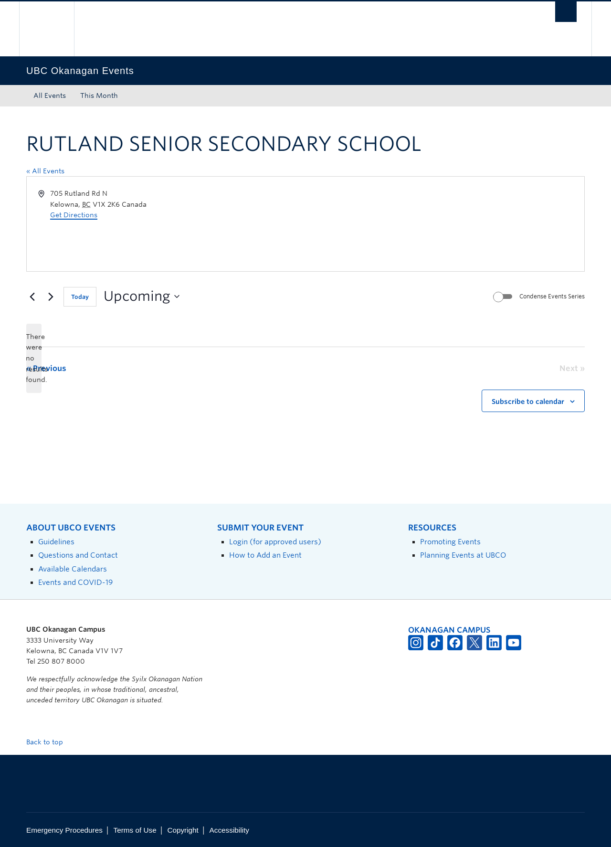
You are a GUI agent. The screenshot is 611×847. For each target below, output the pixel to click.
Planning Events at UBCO (463, 555)
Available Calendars (72, 569)
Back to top (49, 742)
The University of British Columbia (46, 28)
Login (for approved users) (275, 542)
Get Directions (73, 215)
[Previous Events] (32, 296)
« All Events (45, 171)
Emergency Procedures (64, 830)
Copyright (182, 830)
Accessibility (229, 830)
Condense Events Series (552, 296)
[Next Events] (50, 296)
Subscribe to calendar (528, 401)
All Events (49, 95)
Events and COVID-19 (75, 582)
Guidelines (56, 542)
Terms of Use (135, 830)
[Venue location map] (444, 224)
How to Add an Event (265, 555)
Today (80, 296)
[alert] (34, 358)
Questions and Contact (78, 555)
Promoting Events (450, 542)
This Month (99, 95)
